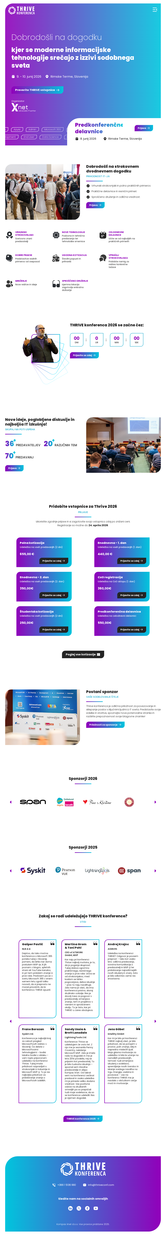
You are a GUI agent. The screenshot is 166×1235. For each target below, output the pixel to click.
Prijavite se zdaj (82, 355)
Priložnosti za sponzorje (103, 724)
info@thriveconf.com (101, 1185)
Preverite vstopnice (35, 90)
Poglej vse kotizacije (81, 654)
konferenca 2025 (81, 1118)
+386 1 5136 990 (66, 1185)
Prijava (142, 128)
